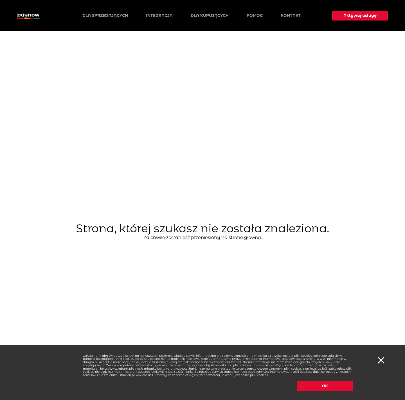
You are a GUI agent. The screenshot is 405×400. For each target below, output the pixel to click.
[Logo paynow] (28, 15)
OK (325, 385)
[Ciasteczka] (380, 359)
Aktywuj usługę (360, 15)
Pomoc (255, 15)
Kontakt (291, 15)
